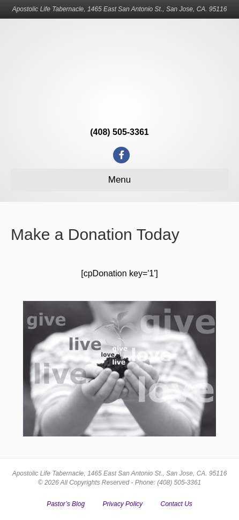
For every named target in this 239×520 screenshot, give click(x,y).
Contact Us (176, 504)
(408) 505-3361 (119, 132)
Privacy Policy (122, 504)
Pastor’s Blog (66, 504)
